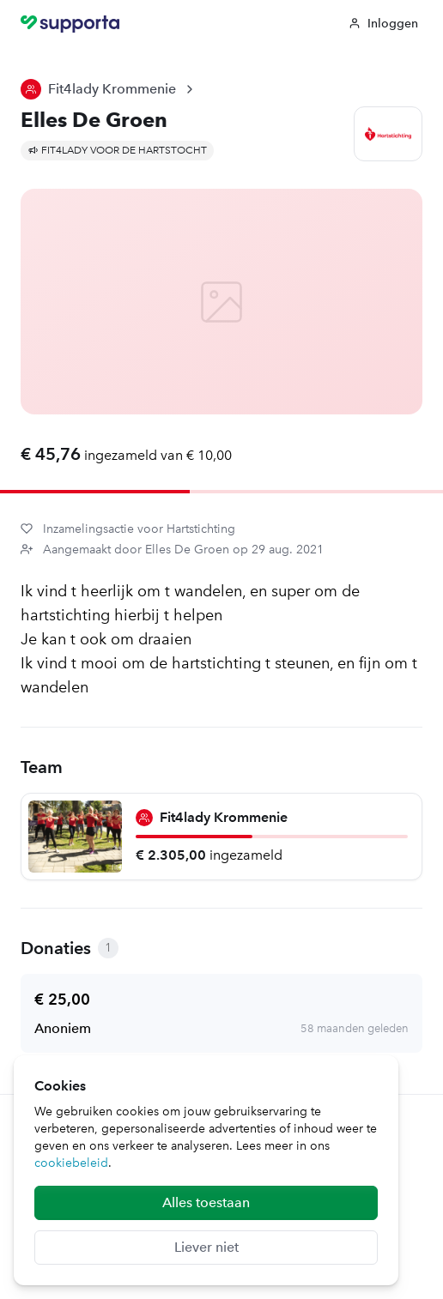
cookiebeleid (71, 1163)
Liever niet (206, 1247)
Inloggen (383, 23)
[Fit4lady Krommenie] (221, 836)
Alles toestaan (206, 1202)
